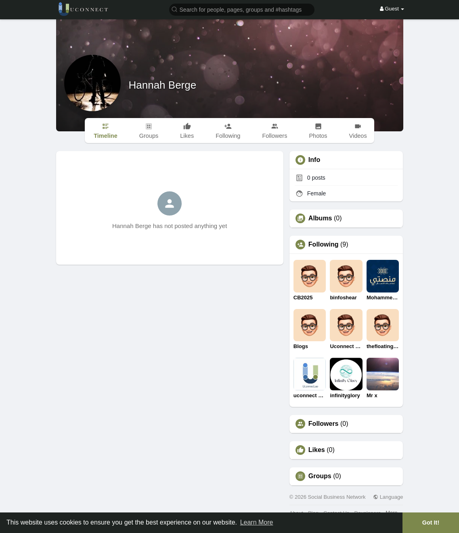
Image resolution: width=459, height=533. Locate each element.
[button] (241, 9)
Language (388, 497)
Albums (320, 218)
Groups (319, 476)
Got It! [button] (430, 522)
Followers (323, 424)
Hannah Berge (163, 85)
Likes (316, 450)
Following (323, 244)
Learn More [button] (256, 522)
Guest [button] (392, 9)
